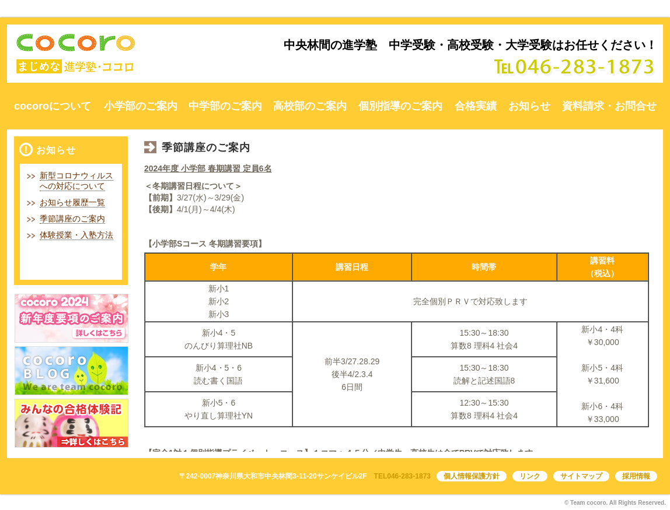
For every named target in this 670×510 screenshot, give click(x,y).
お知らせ (529, 106)
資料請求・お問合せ (609, 106)
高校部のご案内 (310, 106)
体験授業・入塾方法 (76, 235)
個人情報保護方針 (472, 476)
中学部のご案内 (225, 106)
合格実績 (476, 106)
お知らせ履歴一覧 (72, 202)
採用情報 (636, 476)
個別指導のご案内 (400, 106)
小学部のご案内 (140, 106)
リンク (529, 476)
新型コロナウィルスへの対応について (76, 181)
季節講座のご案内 (72, 218)
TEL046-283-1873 (402, 476)
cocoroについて (52, 106)
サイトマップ (581, 476)
